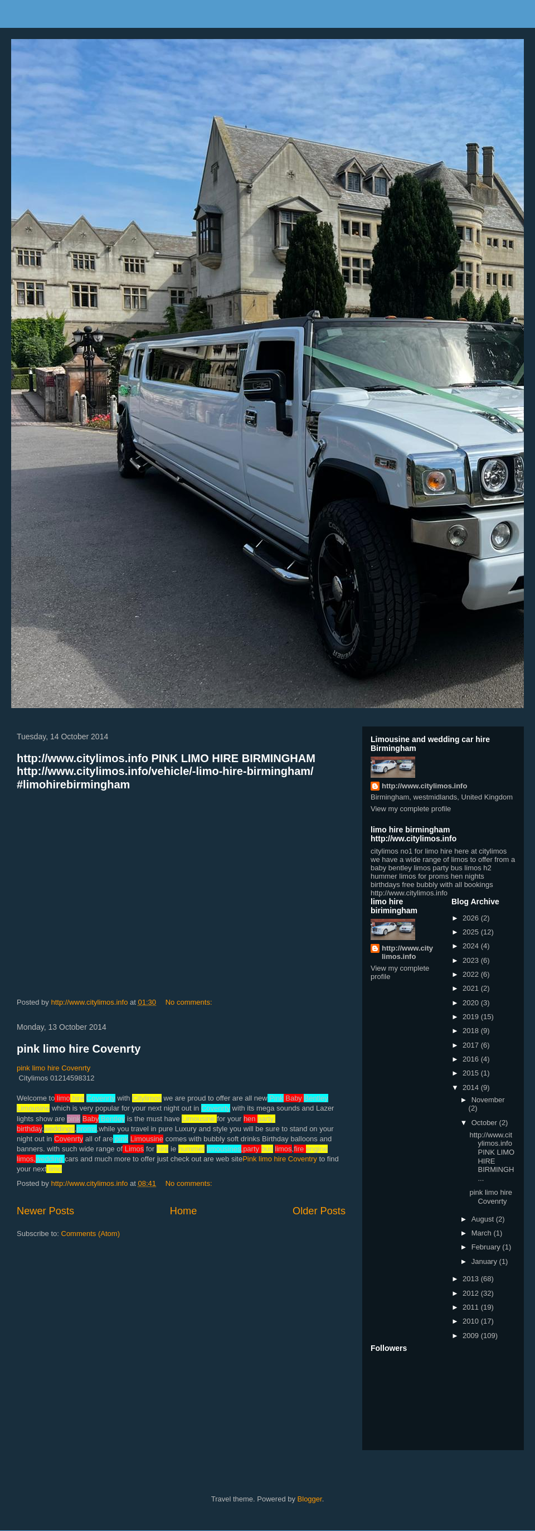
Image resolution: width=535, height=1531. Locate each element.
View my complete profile (411, 809)
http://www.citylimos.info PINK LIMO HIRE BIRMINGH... (491, 1157)
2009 (472, 1335)
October (485, 1122)
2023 (472, 960)
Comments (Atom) (90, 1233)
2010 (472, 1321)
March (482, 1233)
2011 (472, 1307)
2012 (472, 1293)
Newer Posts (45, 1211)
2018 (472, 1030)
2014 (472, 1087)
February (487, 1247)
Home (183, 1211)
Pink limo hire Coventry (279, 1159)
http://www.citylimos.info (424, 786)
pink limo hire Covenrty (78, 1049)
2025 (472, 932)
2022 (472, 974)
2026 (472, 918)
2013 (472, 1279)
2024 (472, 946)
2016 (472, 1059)
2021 (472, 988)
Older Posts (319, 1211)
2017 (472, 1045)
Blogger (310, 1499)
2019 (472, 1016)
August (483, 1219)
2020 (472, 1003)
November (488, 1100)
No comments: (190, 1002)
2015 (472, 1073)
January (485, 1261)
